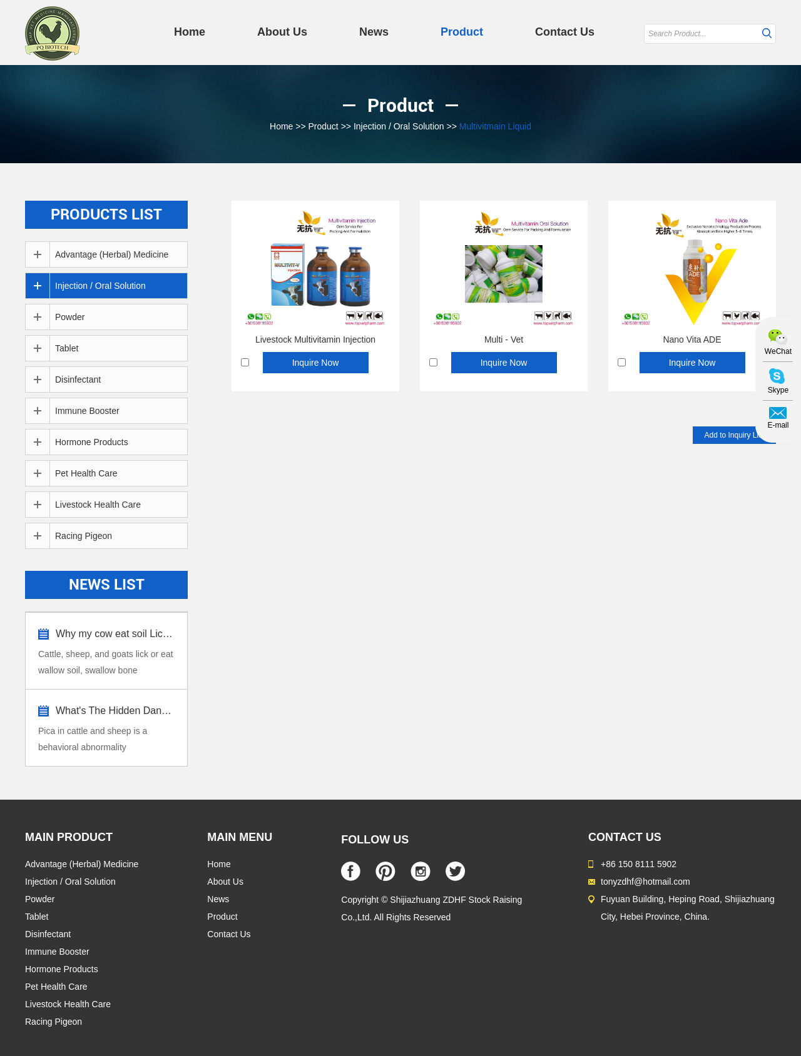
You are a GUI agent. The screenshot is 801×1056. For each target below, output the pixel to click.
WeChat (778, 351)
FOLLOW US (375, 839)
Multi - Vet (503, 339)
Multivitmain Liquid (495, 126)
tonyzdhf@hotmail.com (645, 882)
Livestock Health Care (98, 505)
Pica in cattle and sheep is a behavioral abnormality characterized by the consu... (94, 740)
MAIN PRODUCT (69, 837)
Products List (106, 214)
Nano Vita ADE (692, 339)
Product (462, 32)
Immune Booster (87, 411)
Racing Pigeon (83, 536)
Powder (69, 317)
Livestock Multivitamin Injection (315, 339)
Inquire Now (315, 363)
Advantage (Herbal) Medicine (111, 254)
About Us (282, 32)
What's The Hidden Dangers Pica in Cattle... (115, 710)
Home (189, 32)
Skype (778, 390)
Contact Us (564, 32)
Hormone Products (91, 442)
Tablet (66, 348)
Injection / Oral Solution (399, 126)
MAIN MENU (239, 837)
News (374, 32)
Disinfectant (78, 380)
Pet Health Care (86, 473)
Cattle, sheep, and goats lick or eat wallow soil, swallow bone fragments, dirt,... (105, 663)
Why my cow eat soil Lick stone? (115, 633)
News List (107, 584)
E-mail (777, 425)
